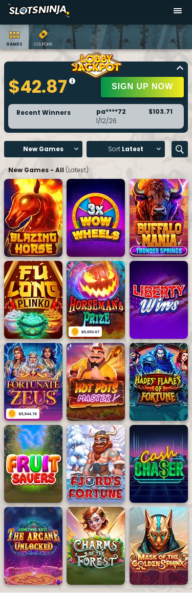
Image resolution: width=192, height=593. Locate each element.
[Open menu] (178, 12)
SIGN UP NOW (142, 86)
